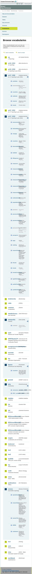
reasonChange (15, 250)
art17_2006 (11, 75)
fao (9, 358)
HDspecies (15, 158)
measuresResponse (15, 192)
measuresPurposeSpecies (15, 186)
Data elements (6, 22)
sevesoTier (15, 518)
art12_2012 (11, 63)
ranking (15, 245)
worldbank (11, 558)
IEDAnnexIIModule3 (13, 422)
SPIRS (14, 525)
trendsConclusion (15, 272)
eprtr (9, 332)
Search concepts (21, 52)
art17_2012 (11, 110)
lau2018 (10, 458)
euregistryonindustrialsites (13, 346)
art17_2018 (11, 116)
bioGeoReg (15, 128)
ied (9, 410)
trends (14, 105)
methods (15, 96)
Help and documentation (8, 13)
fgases (10, 364)
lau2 (9, 454)
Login (19, 3)
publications (12, 483)
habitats (15, 152)
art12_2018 (11, 69)
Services (4, 31)
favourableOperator (15, 146)
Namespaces (5, 34)
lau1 (9, 450)
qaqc (14, 240)
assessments (15, 122)
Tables (4, 19)
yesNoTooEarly (15, 284)
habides (10, 398)
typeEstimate (15, 279)
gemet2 (10, 380)
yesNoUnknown (15, 289)
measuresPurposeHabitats (15, 179)
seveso (10, 489)
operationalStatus (15, 495)
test (9, 541)
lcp (9, 465)
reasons (15, 101)
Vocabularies (5, 28)
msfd (9, 471)
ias (9, 404)
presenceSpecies (15, 220)
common (11, 307)
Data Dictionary (14, 10)
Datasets (4, 16)
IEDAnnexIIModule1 (13, 416)
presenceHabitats (15, 214)
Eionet (8, 10)
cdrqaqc (15, 133)
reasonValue (15, 503)
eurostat (10, 352)
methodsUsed (15, 198)
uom (9, 546)
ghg (9, 384)
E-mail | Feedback (6, 569)
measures (15, 163)
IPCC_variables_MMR (15, 393)
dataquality (11, 319)
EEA (9, 1)
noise (10, 477)
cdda (9, 303)
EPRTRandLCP (13, 339)
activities (15, 81)
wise (9, 552)
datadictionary (12, 313)
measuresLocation (15, 174)
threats (14, 262)
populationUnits (15, 202)
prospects (15, 235)
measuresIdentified (15, 169)
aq (9, 57)
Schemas (4, 25)
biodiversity (12, 299)
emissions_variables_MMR (15, 390)
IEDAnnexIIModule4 (13, 430)
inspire (10, 438)
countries (15, 92)
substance (15, 531)
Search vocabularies (10, 52)
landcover (11, 444)
